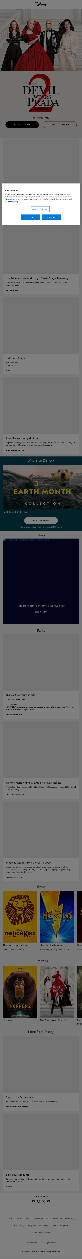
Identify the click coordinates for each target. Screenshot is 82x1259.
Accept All (51, 217)
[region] (41, 204)
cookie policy (13, 202)
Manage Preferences (40, 209)
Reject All (30, 217)
